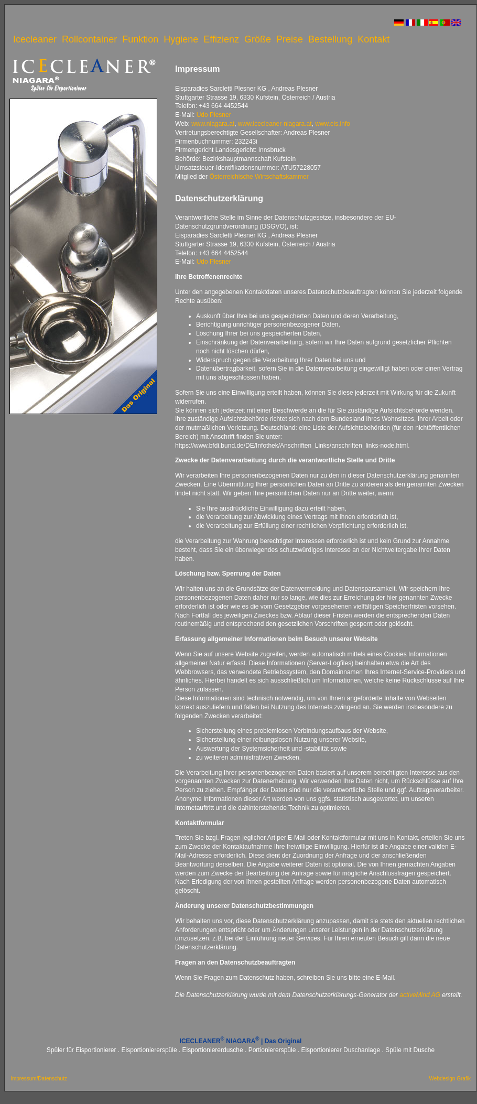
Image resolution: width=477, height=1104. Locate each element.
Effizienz (221, 39)
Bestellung (330, 39)
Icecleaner (35, 39)
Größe (257, 39)
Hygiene (181, 39)
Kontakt (373, 39)
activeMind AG (419, 995)
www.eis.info (332, 123)
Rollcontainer (89, 39)
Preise (289, 39)
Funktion (140, 39)
